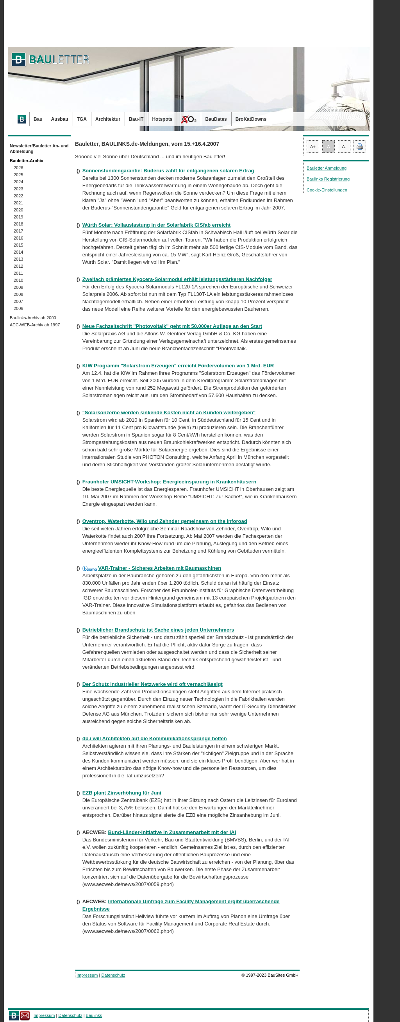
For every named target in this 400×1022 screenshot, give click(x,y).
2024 (18, 181)
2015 (18, 245)
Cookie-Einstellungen (327, 190)
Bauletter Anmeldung (326, 168)
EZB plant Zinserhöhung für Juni (121, 793)
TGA (82, 119)
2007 (18, 301)
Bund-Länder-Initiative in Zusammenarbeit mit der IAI (172, 832)
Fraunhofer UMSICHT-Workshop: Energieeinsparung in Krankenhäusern (169, 482)
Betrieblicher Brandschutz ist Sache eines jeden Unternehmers (158, 630)
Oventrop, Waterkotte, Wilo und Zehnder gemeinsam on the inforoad (164, 521)
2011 (18, 273)
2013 (18, 259)
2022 (18, 195)
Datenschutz (113, 975)
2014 (18, 252)
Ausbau (59, 119)
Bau (38, 119)
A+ (313, 146)
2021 (18, 202)
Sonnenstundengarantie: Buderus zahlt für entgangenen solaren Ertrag (168, 171)
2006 (18, 308)
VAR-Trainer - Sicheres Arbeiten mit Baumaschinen (159, 568)
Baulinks (94, 1015)
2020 (18, 210)
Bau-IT (136, 119)
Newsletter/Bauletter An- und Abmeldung (39, 148)
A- (344, 146)
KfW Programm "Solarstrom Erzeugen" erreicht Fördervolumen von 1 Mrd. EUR (178, 366)
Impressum (87, 975)
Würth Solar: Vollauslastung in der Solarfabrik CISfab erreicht (156, 225)
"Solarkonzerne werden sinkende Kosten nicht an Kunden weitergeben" (169, 412)
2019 (18, 217)
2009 (18, 287)
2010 (18, 280)
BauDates (216, 119)
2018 (18, 224)
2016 (18, 238)
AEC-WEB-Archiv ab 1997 (35, 324)
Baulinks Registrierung (328, 179)
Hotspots (162, 119)
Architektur (107, 119)
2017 (18, 231)
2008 (18, 294)
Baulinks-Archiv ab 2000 (33, 317)
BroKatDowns (251, 119)
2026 (18, 167)
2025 (18, 174)
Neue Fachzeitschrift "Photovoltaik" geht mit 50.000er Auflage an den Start (172, 326)
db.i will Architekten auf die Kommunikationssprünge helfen (154, 738)
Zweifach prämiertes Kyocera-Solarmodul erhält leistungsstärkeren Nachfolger (177, 279)
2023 (18, 188)
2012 (18, 266)
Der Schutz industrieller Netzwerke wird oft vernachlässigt (152, 684)
